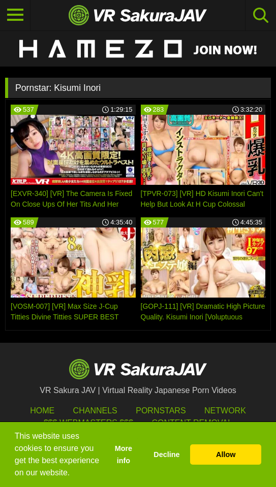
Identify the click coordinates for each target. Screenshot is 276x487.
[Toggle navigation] (15, 15)
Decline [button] (166, 454)
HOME (42, 410)
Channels (95, 410)
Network (225, 410)
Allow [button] (225, 454)
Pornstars (161, 410)
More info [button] (123, 454)
